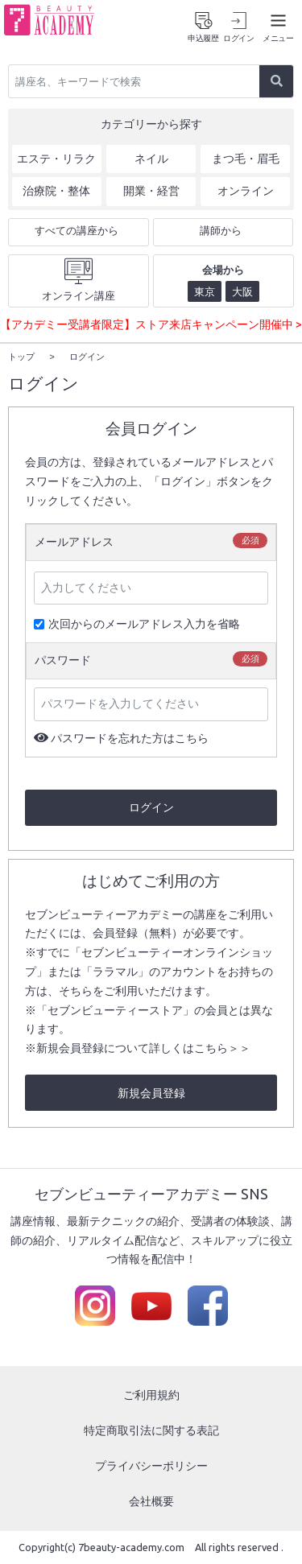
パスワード (63, 659)
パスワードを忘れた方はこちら (130, 737)
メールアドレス (74, 540)
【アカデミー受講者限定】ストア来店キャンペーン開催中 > (151, 324)
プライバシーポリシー (151, 1465)
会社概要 (151, 1500)
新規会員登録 (151, 1092)
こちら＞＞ (222, 1047)
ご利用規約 (151, 1394)
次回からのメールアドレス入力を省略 (137, 623)
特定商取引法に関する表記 (151, 1429)
